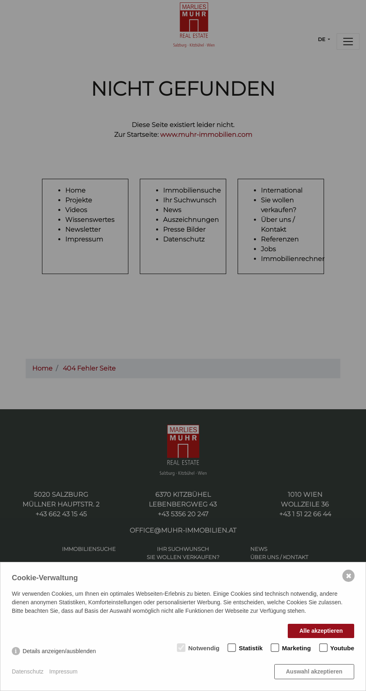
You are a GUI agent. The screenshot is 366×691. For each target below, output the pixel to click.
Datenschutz (28, 671)
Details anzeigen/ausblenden (59, 651)
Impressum (63, 671)
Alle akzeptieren (321, 630)
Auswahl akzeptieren (314, 671)
